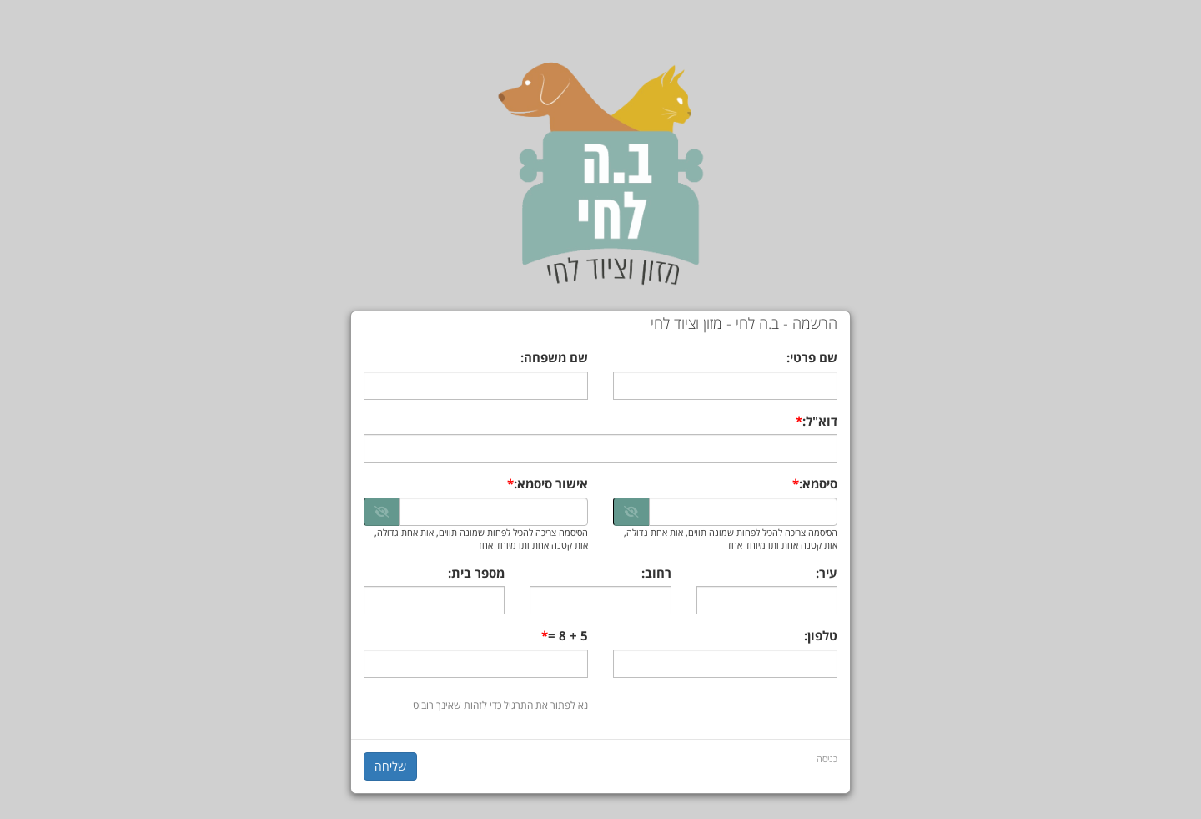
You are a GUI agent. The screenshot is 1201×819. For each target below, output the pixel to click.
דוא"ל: (819, 420)
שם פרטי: (811, 357)
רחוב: (656, 572)
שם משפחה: (554, 357)
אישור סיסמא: (551, 483)
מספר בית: (476, 572)
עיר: (826, 572)
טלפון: (820, 635)
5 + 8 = (568, 635)
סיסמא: (818, 483)
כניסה (827, 758)
